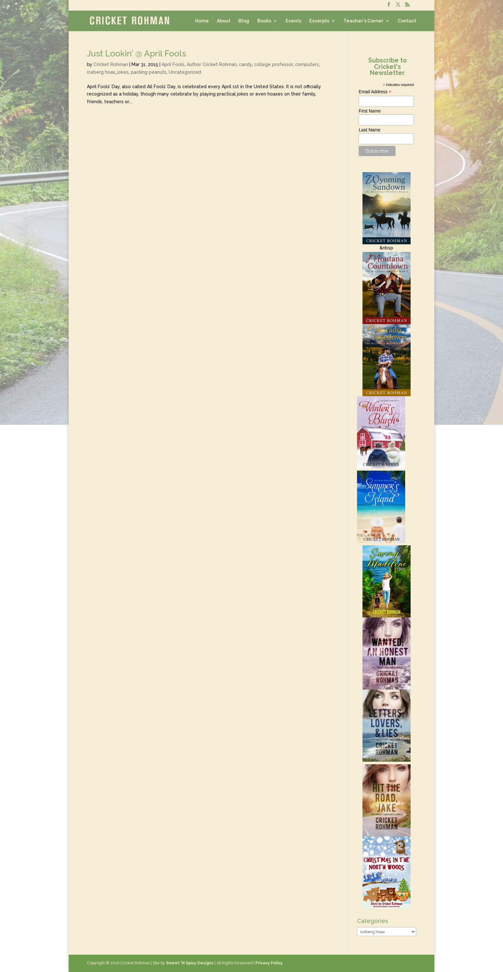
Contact (407, 21)
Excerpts (319, 21)
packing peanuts (148, 72)
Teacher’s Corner (363, 21)
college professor (273, 64)
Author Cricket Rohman (212, 64)
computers (307, 64)
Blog (243, 21)
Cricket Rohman (111, 64)
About (223, 21)
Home (202, 21)
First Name (369, 110)
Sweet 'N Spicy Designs (190, 963)
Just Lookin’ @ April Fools (136, 53)
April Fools (173, 64)
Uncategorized (185, 72)
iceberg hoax (101, 72)
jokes (123, 72)
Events (293, 21)
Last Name (369, 129)
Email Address (375, 92)
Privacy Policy (269, 963)
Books (264, 21)
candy (245, 64)
